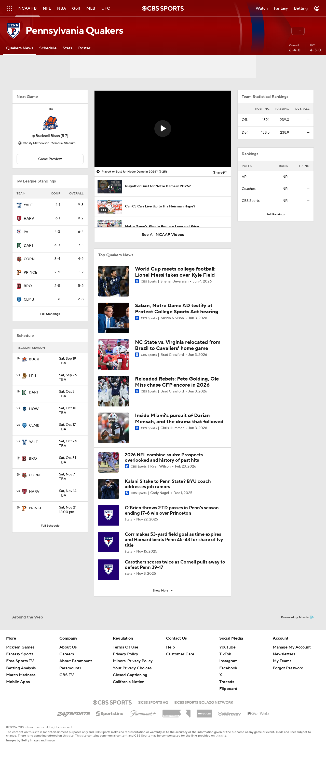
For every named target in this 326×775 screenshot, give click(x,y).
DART (29, 245)
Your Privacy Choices (132, 668)
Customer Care (180, 654)
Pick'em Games (20, 647)
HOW (34, 409)
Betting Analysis (21, 668)
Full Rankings (275, 214)
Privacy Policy (125, 654)
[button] (298, 31)
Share (218, 172)
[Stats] (67, 48)
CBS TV (66, 675)
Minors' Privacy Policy (133, 661)
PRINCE (30, 272)
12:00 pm (71, 510)
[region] (162, 129)
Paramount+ (70, 668)
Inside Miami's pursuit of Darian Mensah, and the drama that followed (179, 418)
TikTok (225, 654)
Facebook (228, 668)
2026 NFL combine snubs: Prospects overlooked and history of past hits (164, 457)
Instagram (228, 661)
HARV (29, 218)
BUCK (34, 359)
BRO (28, 286)
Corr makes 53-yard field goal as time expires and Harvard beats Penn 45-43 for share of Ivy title (174, 539)
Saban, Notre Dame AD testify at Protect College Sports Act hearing (176, 308)
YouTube (227, 647)
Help (170, 647)
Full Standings (50, 314)
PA (26, 232)
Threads (226, 681)
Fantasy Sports (19, 654)
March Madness (20, 675)
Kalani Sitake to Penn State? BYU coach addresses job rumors (168, 484)
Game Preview (50, 159)
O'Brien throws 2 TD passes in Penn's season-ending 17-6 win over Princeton (173, 510)
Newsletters (284, 654)
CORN (29, 259)
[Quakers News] (19, 48)
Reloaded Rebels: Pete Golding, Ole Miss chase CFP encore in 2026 (177, 382)
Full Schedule (50, 526)
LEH (32, 376)
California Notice (128, 681)
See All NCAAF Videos (163, 234)
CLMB (29, 299)
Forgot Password (288, 668)
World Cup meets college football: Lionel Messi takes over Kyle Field (175, 272)
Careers (66, 654)
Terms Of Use (125, 647)
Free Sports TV (20, 661)
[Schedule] (48, 48)
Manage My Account (292, 647)
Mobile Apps (18, 681)
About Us (68, 647)
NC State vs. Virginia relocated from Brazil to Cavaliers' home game (177, 345)
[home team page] (50, 123)
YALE (28, 205)
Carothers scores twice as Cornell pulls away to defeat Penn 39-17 (175, 565)
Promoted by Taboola (297, 617)
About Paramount (75, 661)
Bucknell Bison (48, 136)
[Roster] (84, 48)
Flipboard (228, 688)
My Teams (282, 661)
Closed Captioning (130, 675)
